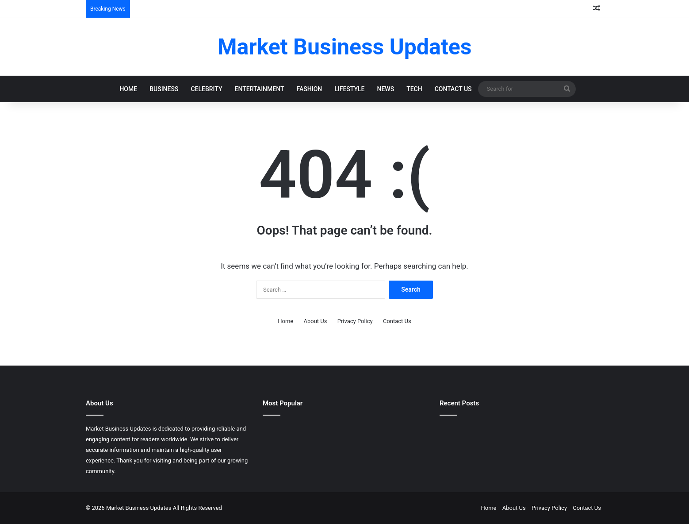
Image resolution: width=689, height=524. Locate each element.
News (385, 88)
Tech (414, 88)
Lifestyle (349, 88)
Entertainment (259, 88)
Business (163, 88)
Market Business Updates (139, 508)
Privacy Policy (355, 321)
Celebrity (206, 88)
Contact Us (453, 88)
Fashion (309, 88)
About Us (315, 321)
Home (128, 88)
